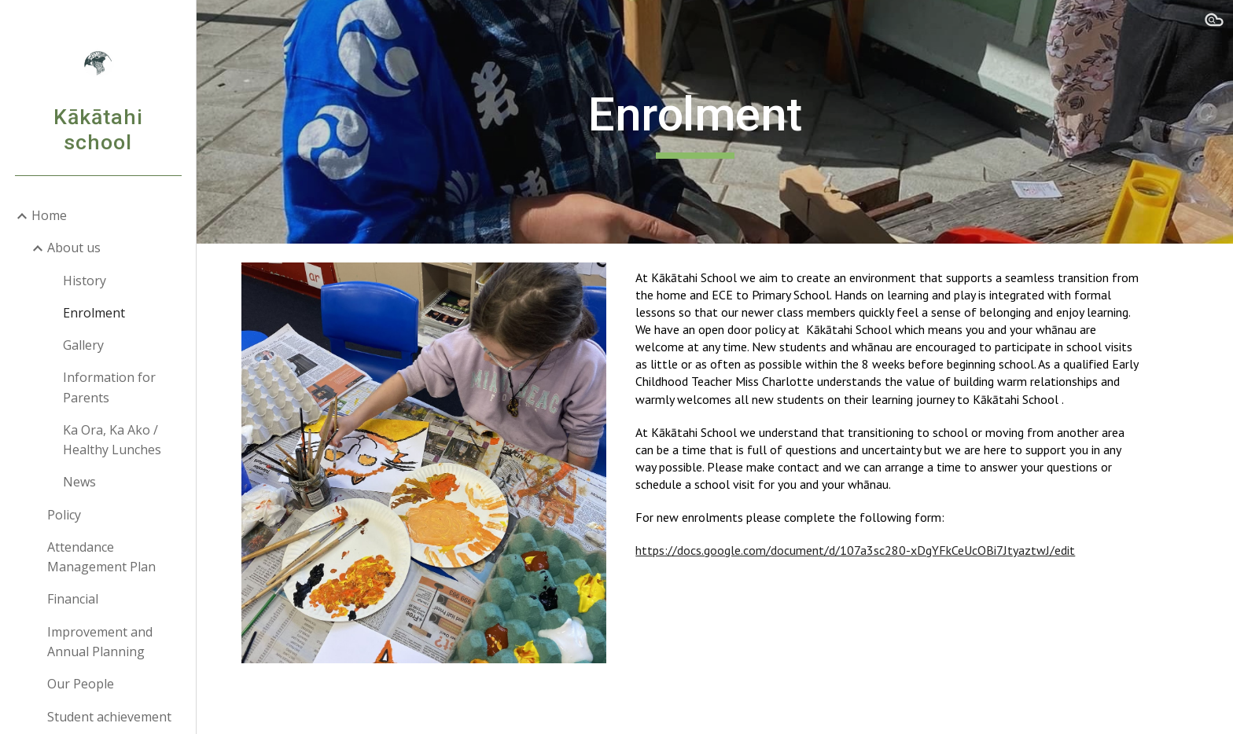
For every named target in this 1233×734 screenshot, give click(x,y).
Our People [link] (80, 683)
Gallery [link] (83, 345)
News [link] (79, 481)
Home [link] (49, 215)
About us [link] (74, 247)
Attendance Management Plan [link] (101, 556)
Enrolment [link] (94, 312)
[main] (715, 122)
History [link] (84, 280)
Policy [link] (64, 514)
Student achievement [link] (109, 716)
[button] (1214, 22)
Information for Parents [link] (109, 387)
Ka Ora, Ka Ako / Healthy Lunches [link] (112, 439)
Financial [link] (72, 598)
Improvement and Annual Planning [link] (100, 641)
